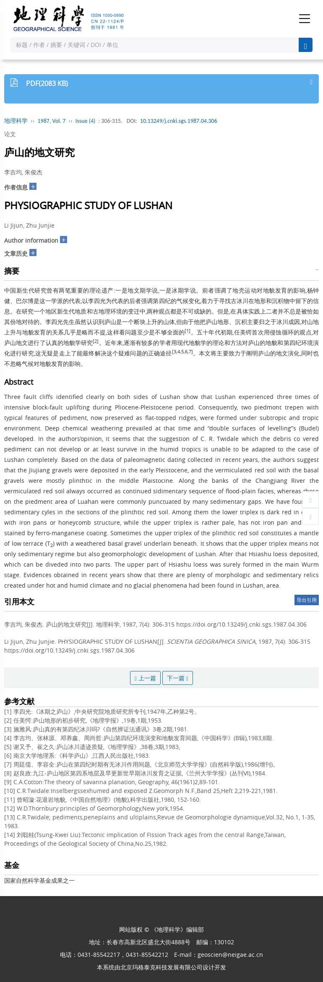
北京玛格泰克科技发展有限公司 (161, 967)
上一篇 (145, 678)
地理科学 (16, 120)
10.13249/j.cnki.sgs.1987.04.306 (178, 120)
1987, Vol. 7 (52, 120)
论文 (10, 134)
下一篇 (177, 678)
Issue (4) (86, 120)
